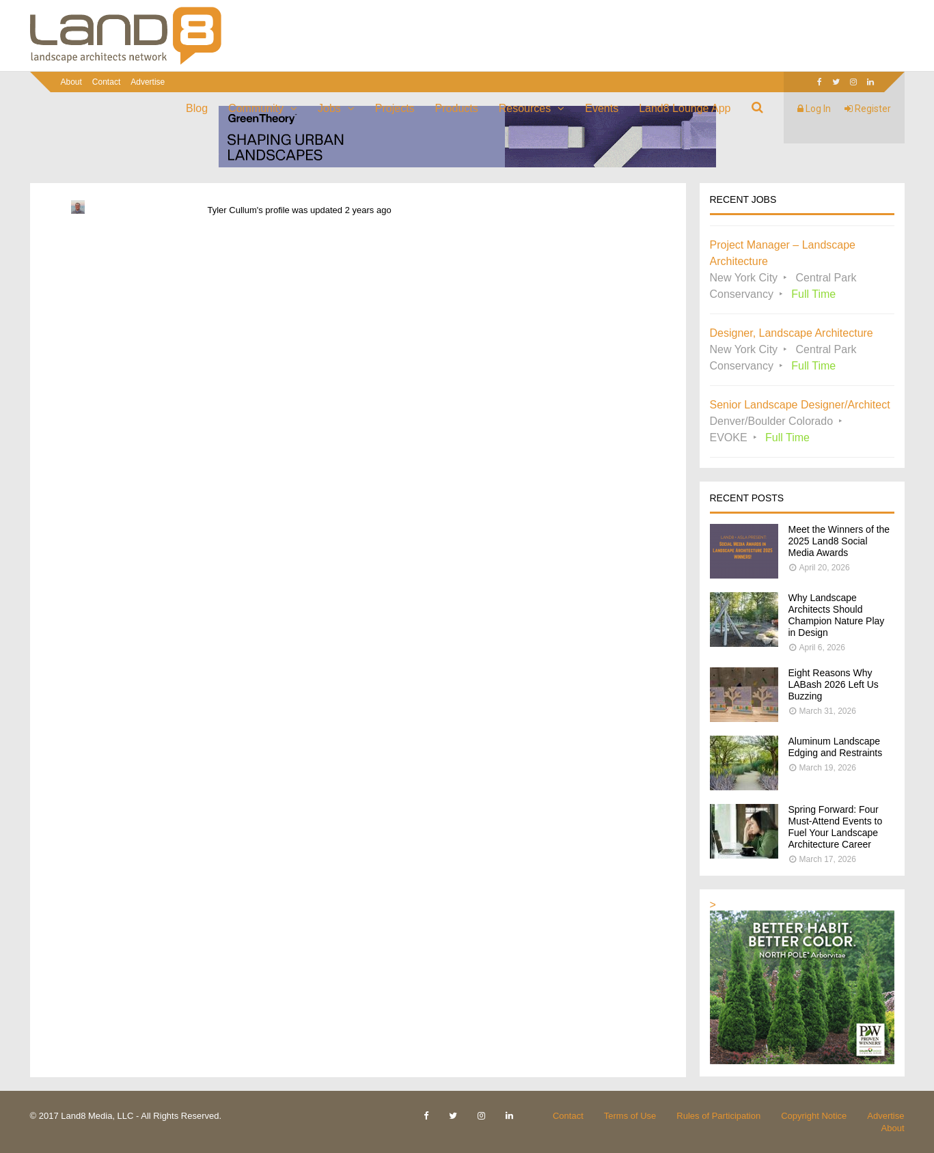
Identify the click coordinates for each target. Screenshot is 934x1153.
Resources (525, 108)
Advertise (148, 82)
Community (256, 108)
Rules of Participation (718, 1116)
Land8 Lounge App (684, 108)
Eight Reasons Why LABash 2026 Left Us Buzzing (833, 684)
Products (456, 108)
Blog (197, 108)
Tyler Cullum (232, 210)
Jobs (329, 108)
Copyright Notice (814, 1116)
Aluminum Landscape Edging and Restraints (835, 747)
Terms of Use (630, 1116)
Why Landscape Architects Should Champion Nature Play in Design (836, 615)
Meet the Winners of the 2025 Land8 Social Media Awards (839, 541)
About (71, 82)
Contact (106, 82)
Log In (814, 108)
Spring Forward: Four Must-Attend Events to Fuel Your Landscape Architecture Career (835, 827)
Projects (395, 108)
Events (601, 108)
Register (867, 108)
